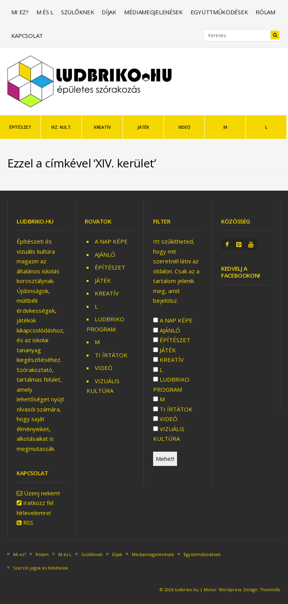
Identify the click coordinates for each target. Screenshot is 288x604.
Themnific (270, 589)
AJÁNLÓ (105, 254)
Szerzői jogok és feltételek (40, 568)
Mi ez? (20, 12)
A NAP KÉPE (111, 241)
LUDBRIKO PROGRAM (171, 384)
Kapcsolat (27, 35)
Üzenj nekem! (42, 493)
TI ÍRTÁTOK (111, 355)
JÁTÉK (143, 127)
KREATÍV (102, 127)
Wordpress (230, 589)
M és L (44, 12)
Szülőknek (77, 12)
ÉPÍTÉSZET (20, 127)
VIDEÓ (184, 127)
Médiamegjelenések (153, 12)
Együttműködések (219, 12)
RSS (28, 522)
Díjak (109, 12)
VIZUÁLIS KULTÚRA (168, 434)
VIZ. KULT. (61, 127)
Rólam (265, 12)
